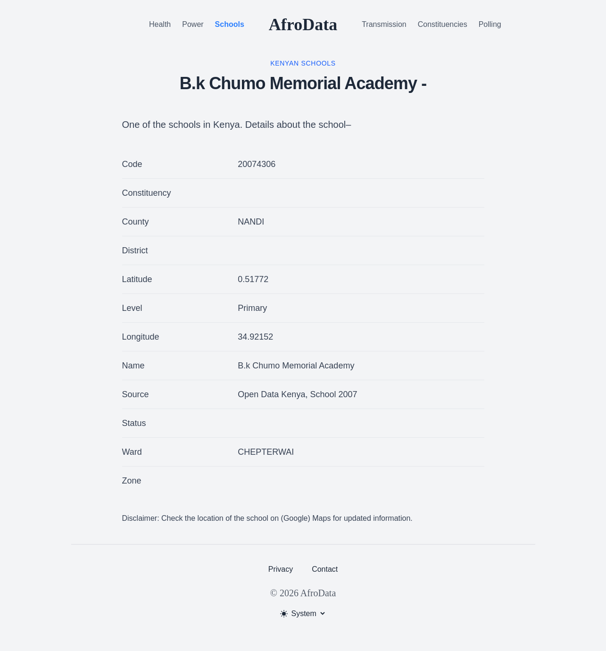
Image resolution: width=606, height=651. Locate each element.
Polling (490, 24)
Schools (229, 24)
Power (192, 24)
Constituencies (442, 24)
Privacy (280, 569)
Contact (325, 569)
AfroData (303, 24)
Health (160, 24)
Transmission (384, 24)
